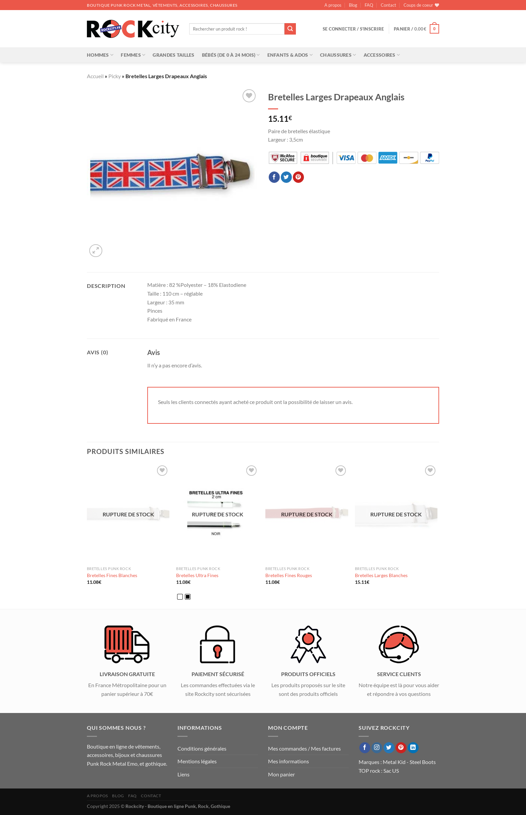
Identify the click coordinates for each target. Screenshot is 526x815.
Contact (388, 5)
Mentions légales (197, 761)
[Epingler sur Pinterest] (298, 177)
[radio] (179, 596)
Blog (353, 5)
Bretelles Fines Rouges (288, 575)
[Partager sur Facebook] (274, 177)
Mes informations (288, 761)
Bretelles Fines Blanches (112, 575)
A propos (332, 5)
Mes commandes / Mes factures (304, 748)
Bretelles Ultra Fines (197, 575)
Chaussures (338, 55)
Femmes (133, 55)
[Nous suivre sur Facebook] (364, 748)
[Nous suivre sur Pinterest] (401, 748)
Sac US (391, 770)
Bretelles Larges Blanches (381, 575)
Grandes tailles (173, 55)
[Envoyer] (290, 29)
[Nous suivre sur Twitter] (388, 748)
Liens (183, 774)
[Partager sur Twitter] (286, 177)
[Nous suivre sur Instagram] (376, 748)
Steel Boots (423, 762)
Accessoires (382, 55)
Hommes (100, 55)
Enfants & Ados (290, 55)
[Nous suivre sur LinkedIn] (413, 748)
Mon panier (281, 774)
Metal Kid (394, 762)
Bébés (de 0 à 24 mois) (231, 55)
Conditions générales (201, 748)
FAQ (369, 5)
